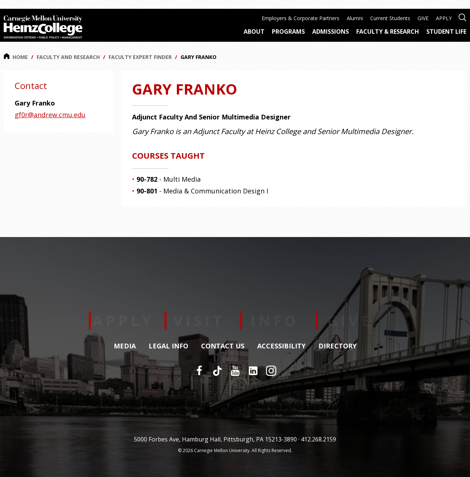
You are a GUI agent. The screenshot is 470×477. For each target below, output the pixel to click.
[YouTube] (235, 371)
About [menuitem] (254, 31)
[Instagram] (271, 371)
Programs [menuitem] (288, 31)
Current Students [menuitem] (390, 18)
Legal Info (168, 346)
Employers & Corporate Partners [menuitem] (300, 18)
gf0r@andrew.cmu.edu (50, 114)
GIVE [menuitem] (423, 18)
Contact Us (222, 346)
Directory (337, 346)
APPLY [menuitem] (444, 18)
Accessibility (281, 346)
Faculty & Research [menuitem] (387, 31)
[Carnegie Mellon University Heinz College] (43, 27)
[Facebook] (199, 371)
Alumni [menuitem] (355, 18)
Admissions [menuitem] (330, 31)
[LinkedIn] (253, 371)
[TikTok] (217, 371)
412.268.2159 (318, 439)
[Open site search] (462, 17)
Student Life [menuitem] (446, 31)
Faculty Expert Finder (140, 56)
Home (16, 56)
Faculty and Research (68, 56)
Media (125, 346)
